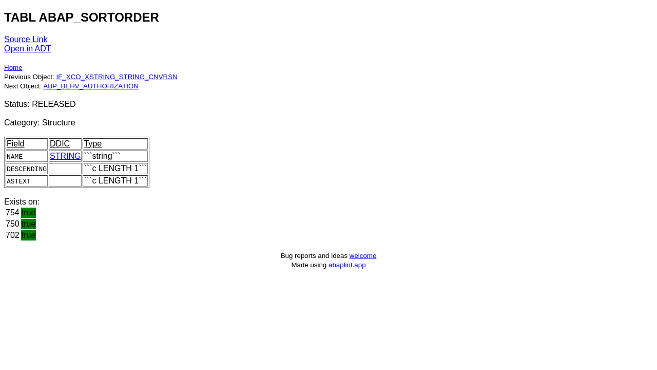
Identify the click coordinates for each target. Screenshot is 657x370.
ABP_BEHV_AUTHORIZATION (91, 86)
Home (13, 67)
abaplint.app (347, 265)
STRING (65, 156)
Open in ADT (27, 48)
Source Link (26, 39)
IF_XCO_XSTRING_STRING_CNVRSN (116, 77)
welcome (363, 256)
